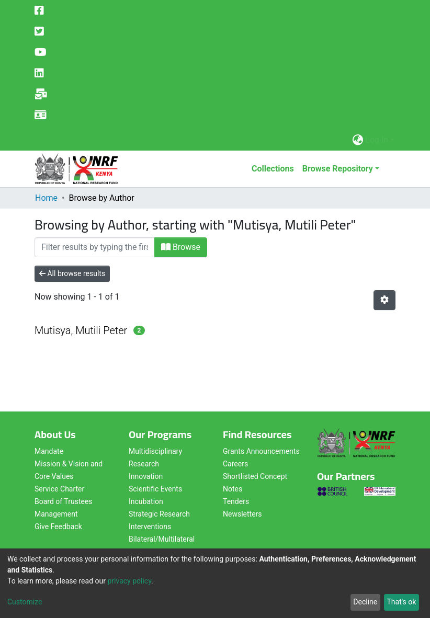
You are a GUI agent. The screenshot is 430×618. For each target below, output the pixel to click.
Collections (273, 169)
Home (46, 198)
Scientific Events (155, 489)
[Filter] (95, 247)
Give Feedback (58, 526)
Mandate (49, 451)
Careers (235, 464)
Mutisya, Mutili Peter (81, 330)
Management (56, 514)
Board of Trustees (64, 501)
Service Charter (59, 489)
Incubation (146, 501)
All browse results (72, 273)
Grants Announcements (261, 451)
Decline (365, 602)
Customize (24, 602)
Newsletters (242, 514)
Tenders (236, 501)
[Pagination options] (384, 300)
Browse (180, 247)
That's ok (401, 602)
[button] (357, 140)
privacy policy (129, 581)
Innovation (146, 476)
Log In (376, 140)
